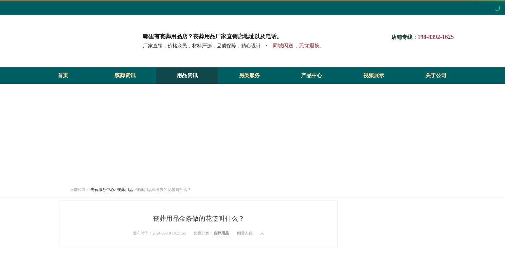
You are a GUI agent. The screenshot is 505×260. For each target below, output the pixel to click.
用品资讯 (187, 75)
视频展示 (373, 75)
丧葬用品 (125, 189)
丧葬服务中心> (104, 189)
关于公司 (435, 75)
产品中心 (311, 75)
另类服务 (249, 75)
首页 (63, 75)
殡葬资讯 (125, 75)
